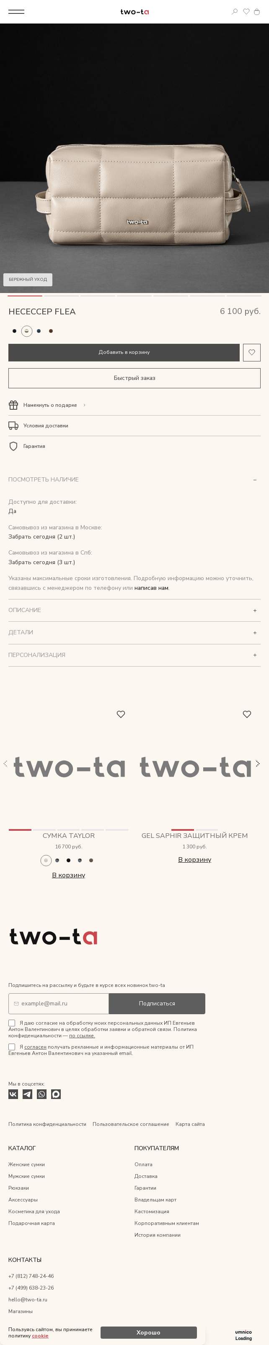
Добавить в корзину (124, 352)
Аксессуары (23, 1199)
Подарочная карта (31, 1223)
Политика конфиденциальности (47, 1124)
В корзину (68, 875)
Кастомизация (151, 1211)
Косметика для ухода (34, 1211)
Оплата (143, 1164)
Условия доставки (45, 425)
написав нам (151, 588)
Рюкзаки (18, 1188)
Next (257, 763)
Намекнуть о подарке (50, 405)
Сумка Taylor (69, 835)
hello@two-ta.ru (27, 1299)
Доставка (146, 1176)
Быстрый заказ (134, 378)
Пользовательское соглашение (131, 1124)
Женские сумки (26, 1164)
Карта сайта (190, 1124)
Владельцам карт (155, 1199)
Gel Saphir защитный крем (195, 835)
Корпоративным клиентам (166, 1223)
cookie (40, 1335)
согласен (35, 1047)
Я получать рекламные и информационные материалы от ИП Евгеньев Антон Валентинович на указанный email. (101, 1050)
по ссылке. (82, 1035)
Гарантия (34, 446)
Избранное (246, 11)
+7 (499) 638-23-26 (31, 1288)
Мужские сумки (26, 1176)
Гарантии (145, 1188)
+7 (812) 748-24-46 (31, 1276)
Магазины (20, 1311)
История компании (157, 1235)
